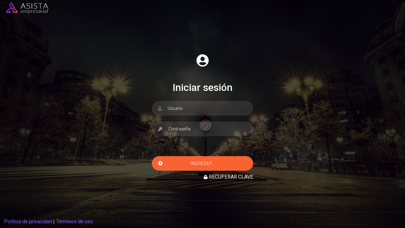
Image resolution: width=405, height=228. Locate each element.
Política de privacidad (28, 221)
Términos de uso (74, 221)
